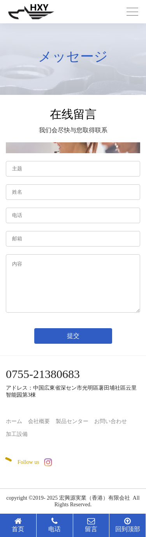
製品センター (72, 421)
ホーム (14, 421)
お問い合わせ (110, 421)
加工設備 (17, 434)
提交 (73, 335)
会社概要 (39, 421)
